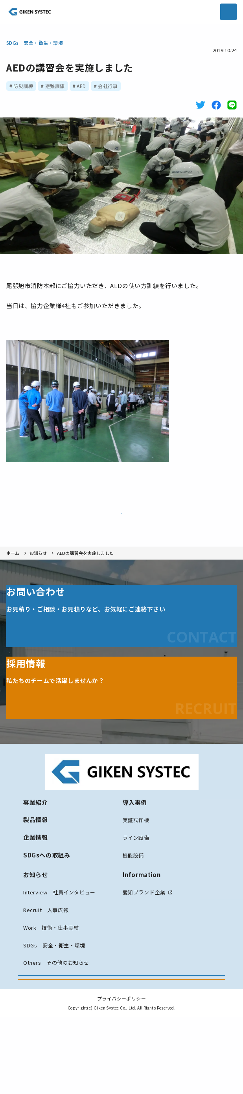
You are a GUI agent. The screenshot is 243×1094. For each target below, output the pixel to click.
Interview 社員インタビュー (59, 928)
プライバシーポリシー (121, 1075)
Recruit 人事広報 (45, 945)
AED (81, 86)
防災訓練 (23, 86)
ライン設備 (136, 873)
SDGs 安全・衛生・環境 (34, 42)
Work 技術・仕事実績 (51, 963)
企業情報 (35, 873)
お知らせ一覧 (121, 518)
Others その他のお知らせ (56, 998)
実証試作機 (136, 855)
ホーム (13, 568)
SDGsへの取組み (46, 890)
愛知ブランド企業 (144, 928)
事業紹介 (35, 837)
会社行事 (108, 86)
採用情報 (121, 1045)
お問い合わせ (121, 1021)
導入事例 (135, 837)
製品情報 (35, 855)
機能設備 (133, 890)
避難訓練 (55, 86)
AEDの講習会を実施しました (85, 568)
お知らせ (38, 568)
